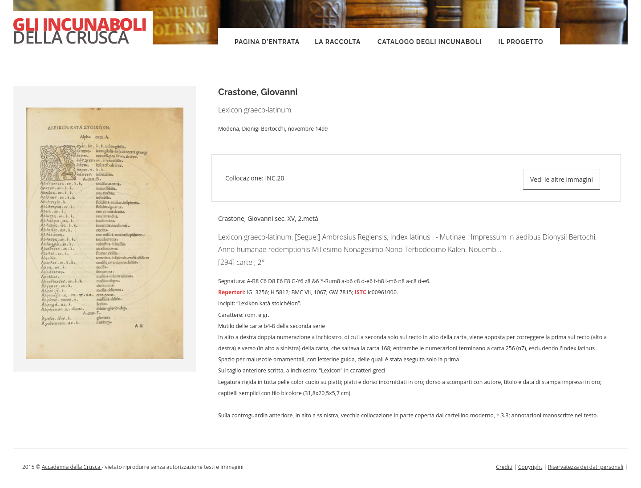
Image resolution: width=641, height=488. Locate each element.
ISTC (360, 292)
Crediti (504, 467)
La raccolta (338, 41)
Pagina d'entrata (267, 41)
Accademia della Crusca (72, 467)
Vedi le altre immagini (561, 179)
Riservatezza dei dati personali (585, 467)
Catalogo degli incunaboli (429, 41)
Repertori (231, 292)
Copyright (530, 467)
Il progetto (521, 41)
